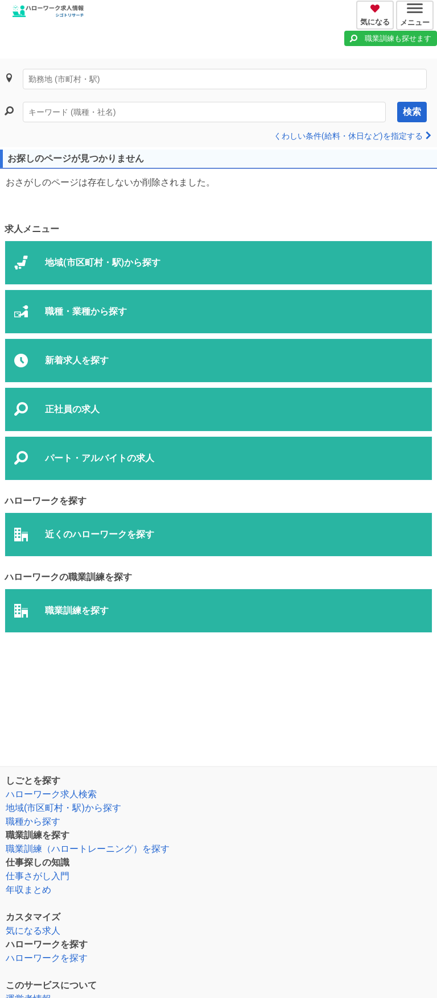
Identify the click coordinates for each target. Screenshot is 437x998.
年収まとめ (28, 889)
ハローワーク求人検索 (51, 794)
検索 (412, 112)
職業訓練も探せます (398, 38)
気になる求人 (33, 930)
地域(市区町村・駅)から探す (63, 807)
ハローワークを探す (47, 958)
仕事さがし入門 (37, 876)
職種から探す (33, 821)
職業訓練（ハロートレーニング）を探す (88, 848)
